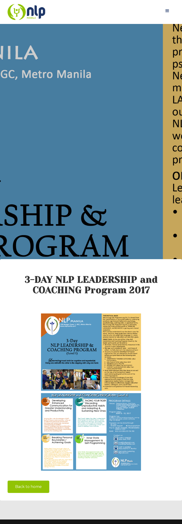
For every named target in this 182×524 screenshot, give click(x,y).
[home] (26, 12)
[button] (167, 11)
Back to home (28, 486)
